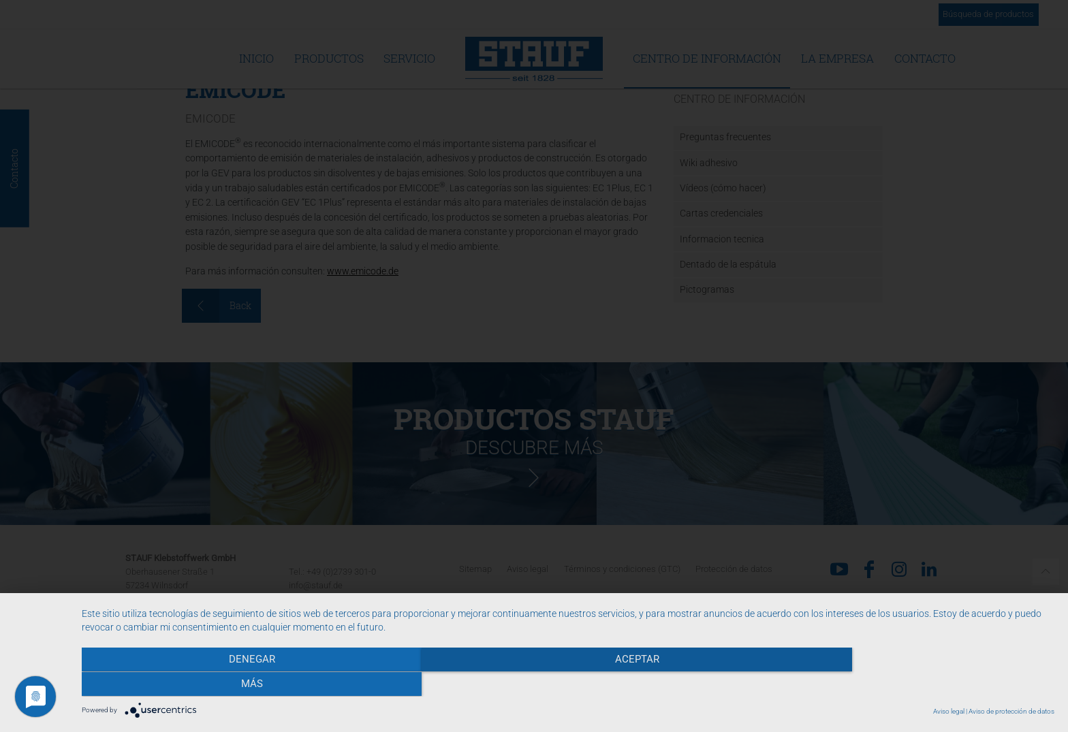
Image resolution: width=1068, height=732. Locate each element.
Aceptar (568, 685)
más (909, 685)
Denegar (227, 685)
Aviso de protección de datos (1011, 711)
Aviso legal (948, 711)
